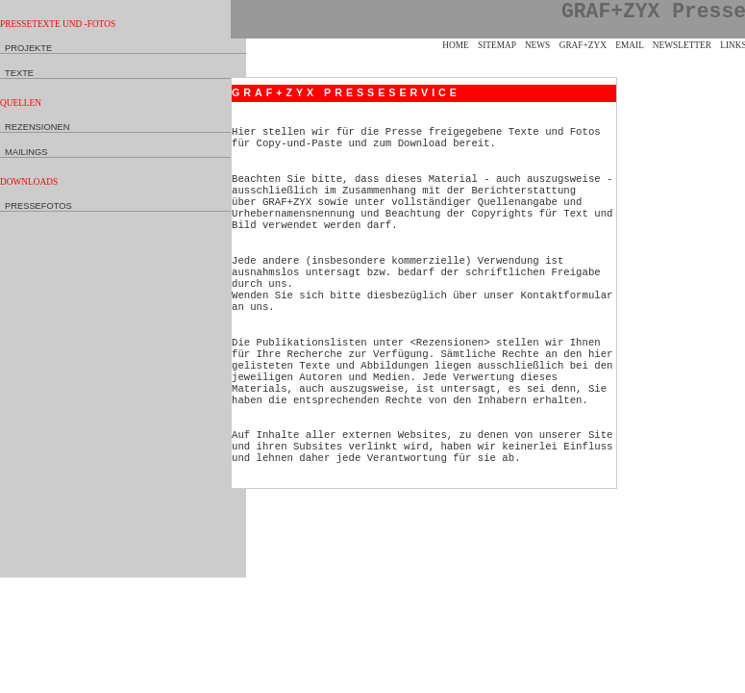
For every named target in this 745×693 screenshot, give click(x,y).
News (537, 45)
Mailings (26, 152)
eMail (629, 45)
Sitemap (497, 45)
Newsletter (682, 45)
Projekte (28, 48)
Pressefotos (38, 206)
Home (455, 45)
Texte (19, 73)
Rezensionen (37, 127)
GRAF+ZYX (583, 45)
